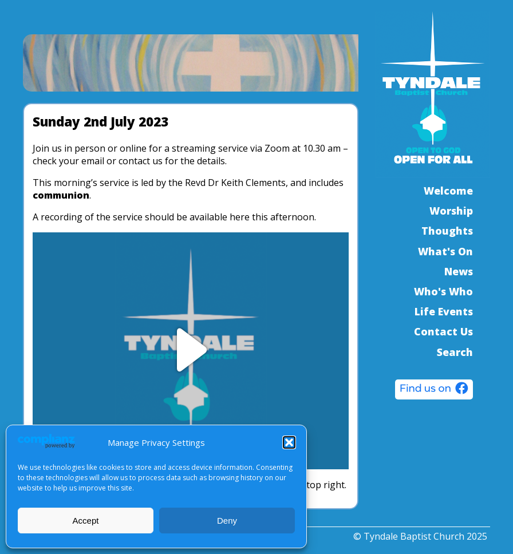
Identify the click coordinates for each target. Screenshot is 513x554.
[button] (289, 442)
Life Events (444, 311)
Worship (451, 210)
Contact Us (443, 331)
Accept (86, 520)
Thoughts (447, 231)
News (458, 271)
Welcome (448, 190)
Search (455, 352)
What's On (445, 251)
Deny (227, 520)
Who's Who (443, 291)
